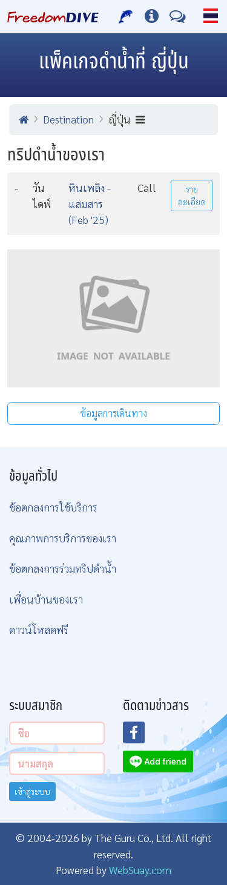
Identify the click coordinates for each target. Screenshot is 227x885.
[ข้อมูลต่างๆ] (151, 16)
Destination (68, 119)
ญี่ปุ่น (126, 119)
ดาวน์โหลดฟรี (38, 629)
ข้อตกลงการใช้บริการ (53, 507)
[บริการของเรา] (126, 16)
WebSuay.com (140, 870)
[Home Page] (53, 16)
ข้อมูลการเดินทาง (113, 413)
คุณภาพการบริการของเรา (62, 538)
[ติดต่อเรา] (177, 16)
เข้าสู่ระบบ (32, 791)
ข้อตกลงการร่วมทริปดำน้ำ (62, 568)
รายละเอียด (192, 195)
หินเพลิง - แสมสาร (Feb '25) (89, 203)
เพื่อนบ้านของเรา (46, 599)
